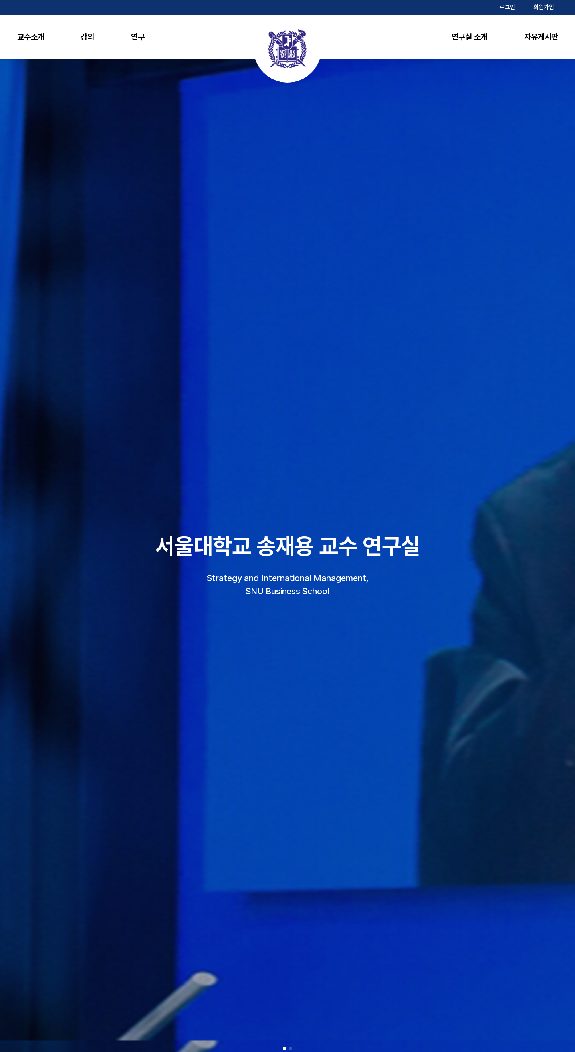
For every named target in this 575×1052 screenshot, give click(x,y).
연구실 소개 (470, 37)
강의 (87, 37)
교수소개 (30, 37)
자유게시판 (541, 37)
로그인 (507, 7)
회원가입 (543, 7)
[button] (284, 1048)
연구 (138, 37)
